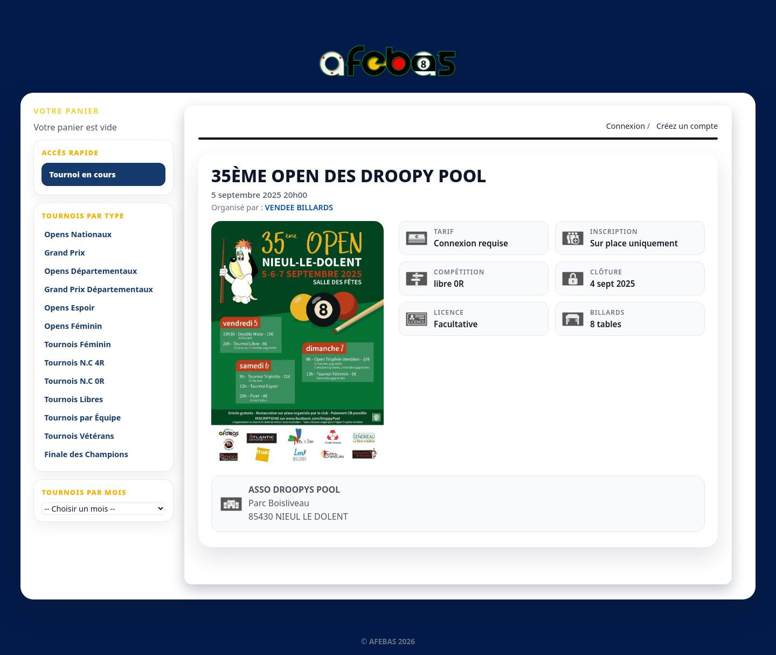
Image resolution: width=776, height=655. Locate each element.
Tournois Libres (73, 399)
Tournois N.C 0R (74, 381)
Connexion (625, 126)
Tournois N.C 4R (74, 362)
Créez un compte (687, 126)
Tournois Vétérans (79, 436)
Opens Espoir (69, 307)
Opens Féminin (73, 326)
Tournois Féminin (77, 344)
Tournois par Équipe (82, 417)
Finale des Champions (86, 454)
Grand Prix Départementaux (98, 289)
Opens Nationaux (78, 234)
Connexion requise (471, 243)
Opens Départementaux (90, 271)
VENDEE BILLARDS (299, 207)
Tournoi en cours (82, 174)
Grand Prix (64, 252)
